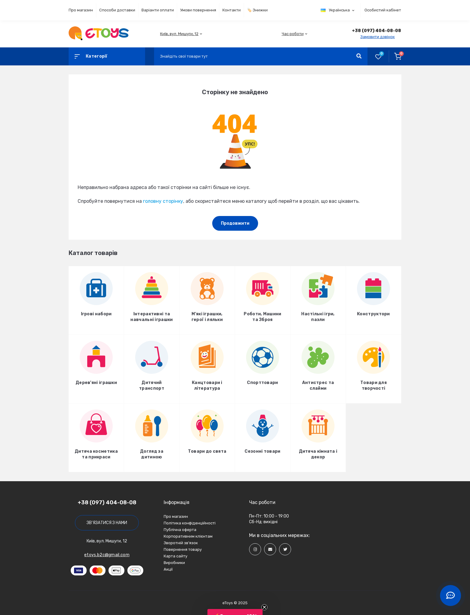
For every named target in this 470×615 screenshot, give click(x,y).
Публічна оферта (180, 529)
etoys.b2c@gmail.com (106, 554)
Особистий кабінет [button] (382, 10)
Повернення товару (183, 549)
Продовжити (235, 223)
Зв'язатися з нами (107, 522)
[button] (179, 33)
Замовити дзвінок (377, 36)
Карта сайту (175, 556)
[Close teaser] (264, 607)
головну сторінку (163, 201)
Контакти (231, 10)
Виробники (174, 562)
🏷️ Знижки (257, 10)
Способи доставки (117, 10)
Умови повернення (198, 10)
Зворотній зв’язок (181, 543)
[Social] (255, 549)
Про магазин (81, 10)
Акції (168, 569)
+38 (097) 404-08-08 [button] (107, 502)
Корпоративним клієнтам (188, 536)
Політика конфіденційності (190, 523)
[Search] (358, 56)
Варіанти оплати (157, 10)
